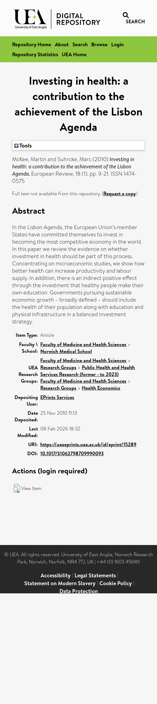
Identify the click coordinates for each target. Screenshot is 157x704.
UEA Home (74, 54)
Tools (23, 145)
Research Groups (58, 367)
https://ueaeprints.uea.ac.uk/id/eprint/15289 (88, 444)
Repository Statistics (35, 54)
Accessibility (56, 575)
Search (80, 44)
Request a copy (119, 193)
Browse (99, 44)
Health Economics (101, 387)
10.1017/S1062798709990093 (72, 453)
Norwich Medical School (66, 351)
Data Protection (78, 591)
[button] (16, 488)
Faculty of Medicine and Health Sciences (83, 344)
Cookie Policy (115, 583)
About (62, 44)
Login (117, 44)
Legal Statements (95, 575)
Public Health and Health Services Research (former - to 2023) (87, 371)
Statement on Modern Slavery (59, 583)
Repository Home (31, 44)
